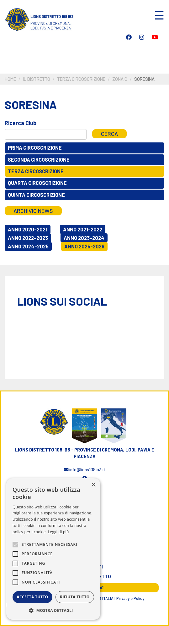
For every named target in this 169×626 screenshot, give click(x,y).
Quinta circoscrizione (36, 195)
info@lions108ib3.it (84, 469)
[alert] (53, 549)
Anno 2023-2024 (84, 238)
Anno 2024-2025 (28, 246)
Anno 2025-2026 (84, 246)
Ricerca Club (20, 122)
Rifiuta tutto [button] (75, 597)
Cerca (109, 133)
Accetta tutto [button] (32, 597)
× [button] (93, 485)
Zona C (119, 79)
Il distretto (36, 79)
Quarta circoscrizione (37, 183)
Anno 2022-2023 (28, 238)
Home (10, 79)
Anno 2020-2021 (27, 229)
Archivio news (33, 210)
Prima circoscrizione (35, 148)
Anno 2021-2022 (82, 229)
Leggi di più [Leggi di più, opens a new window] (58, 532)
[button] (53, 610)
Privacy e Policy (130, 598)
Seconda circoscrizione (39, 160)
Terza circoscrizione (81, 79)
